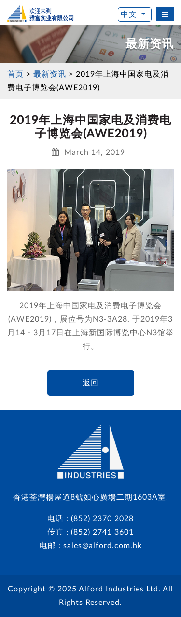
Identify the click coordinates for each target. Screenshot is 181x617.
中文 (130, 14)
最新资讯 (49, 74)
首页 (15, 74)
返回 (91, 383)
